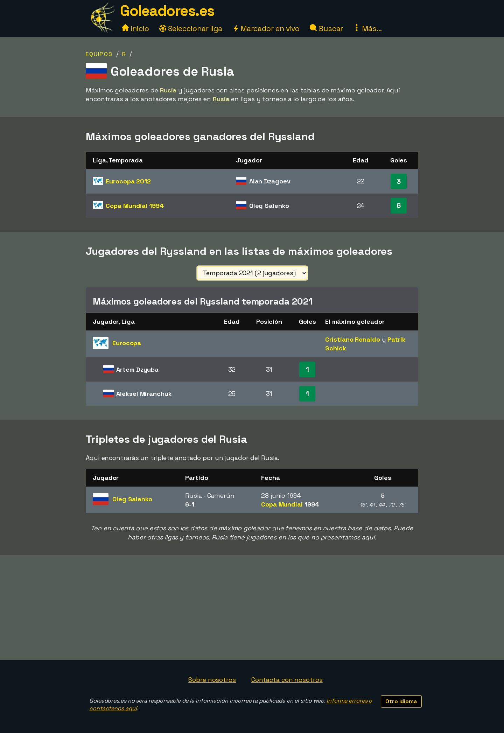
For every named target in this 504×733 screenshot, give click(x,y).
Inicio (135, 28)
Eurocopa (128, 181)
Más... (367, 28)
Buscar (326, 28)
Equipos (99, 54)
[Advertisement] (252, 608)
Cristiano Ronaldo (352, 339)
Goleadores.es (167, 10)
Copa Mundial (134, 206)
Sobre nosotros (212, 680)
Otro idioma (401, 701)
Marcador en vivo (266, 28)
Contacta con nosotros (287, 680)
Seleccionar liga (190, 28)
